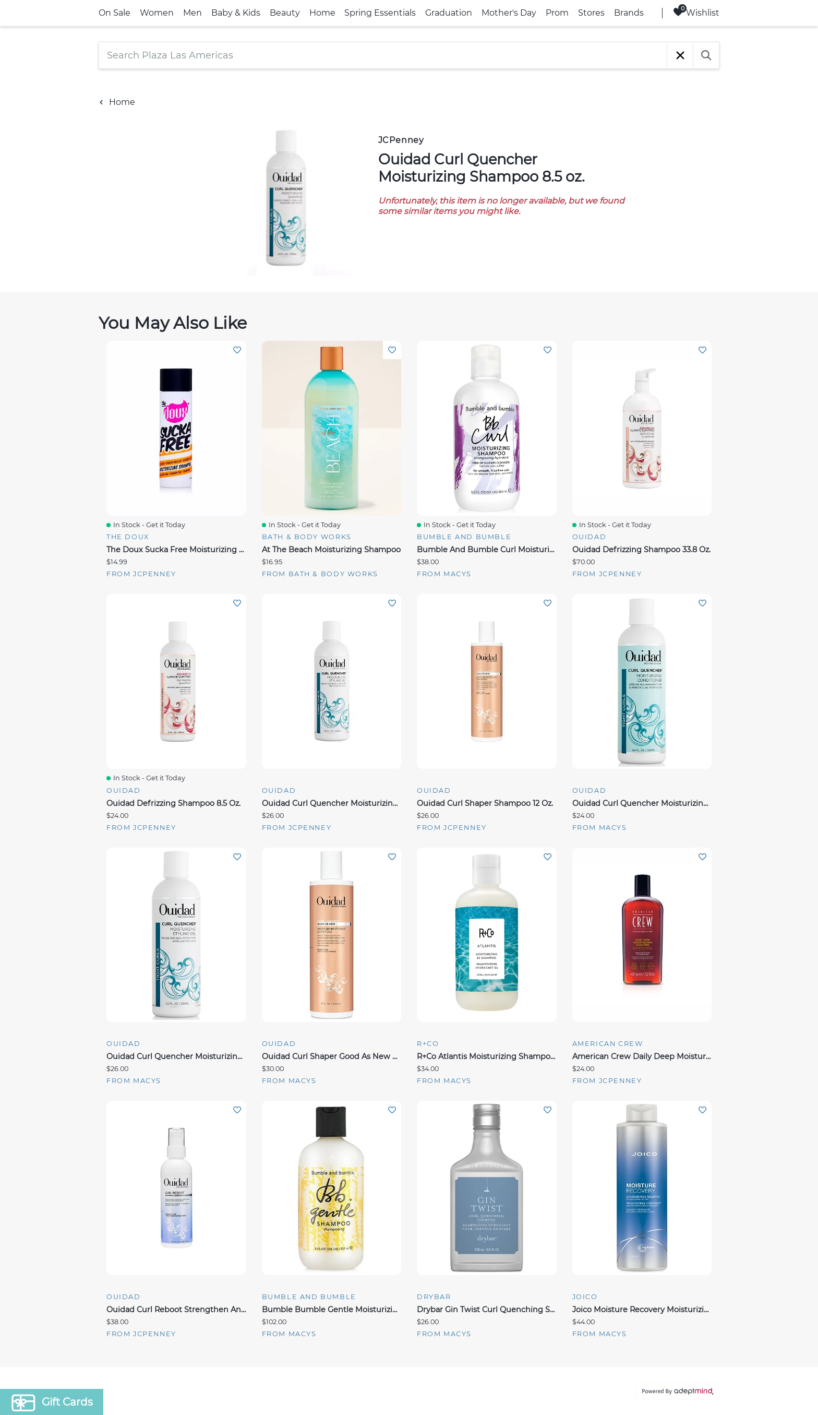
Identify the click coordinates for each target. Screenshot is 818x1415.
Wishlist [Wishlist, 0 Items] (696, 12)
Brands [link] (629, 13)
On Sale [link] (114, 13)
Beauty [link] (285, 13)
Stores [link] (591, 13)
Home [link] (322, 13)
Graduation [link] (448, 13)
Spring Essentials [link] (380, 13)
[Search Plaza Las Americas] (383, 55)
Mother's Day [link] (509, 13)
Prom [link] (557, 13)
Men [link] (192, 13)
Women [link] (157, 13)
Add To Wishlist (237, 350)
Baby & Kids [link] (235, 13)
